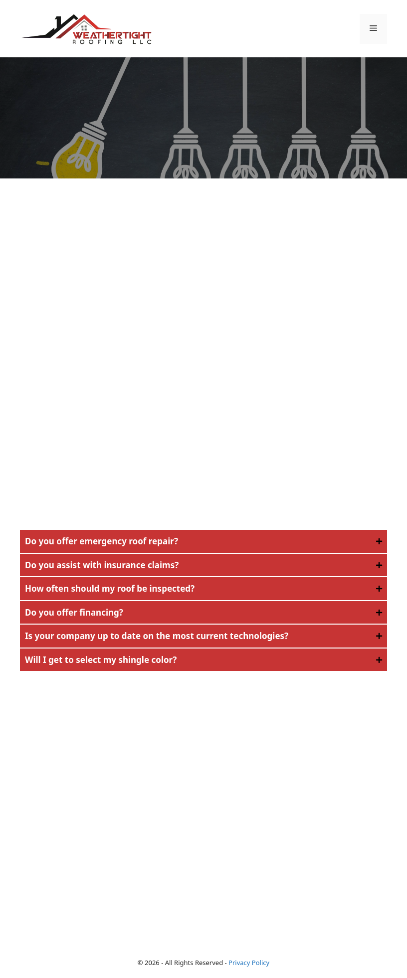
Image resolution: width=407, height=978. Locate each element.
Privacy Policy (248, 962)
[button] (203, 541)
